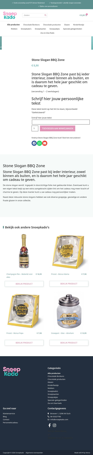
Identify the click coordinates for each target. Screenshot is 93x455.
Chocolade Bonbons (31, 24)
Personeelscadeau (10, 422)
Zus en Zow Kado (47, 33)
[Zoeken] (45, 15)
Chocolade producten (52, 24)
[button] (34, 143)
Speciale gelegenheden (72, 28)
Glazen (67, 24)
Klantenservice (9, 413)
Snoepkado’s (26, 28)
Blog (5, 416)
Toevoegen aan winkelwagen (57, 128)
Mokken (14, 28)
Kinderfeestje (78, 24)
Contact (6, 419)
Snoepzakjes (55, 28)
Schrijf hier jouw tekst (42, 118)
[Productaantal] (35, 128)
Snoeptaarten (40, 28)
